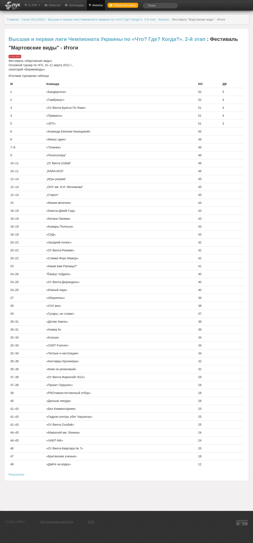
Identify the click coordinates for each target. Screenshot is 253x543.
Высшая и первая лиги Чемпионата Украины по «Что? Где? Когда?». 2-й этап (101, 19)
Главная (13, 19)
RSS (91, 522)
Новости (52, 5)
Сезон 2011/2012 (33, 19)
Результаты (16, 474)
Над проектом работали (56, 522)
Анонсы (96, 5)
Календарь (74, 5)
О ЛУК (32, 5)
